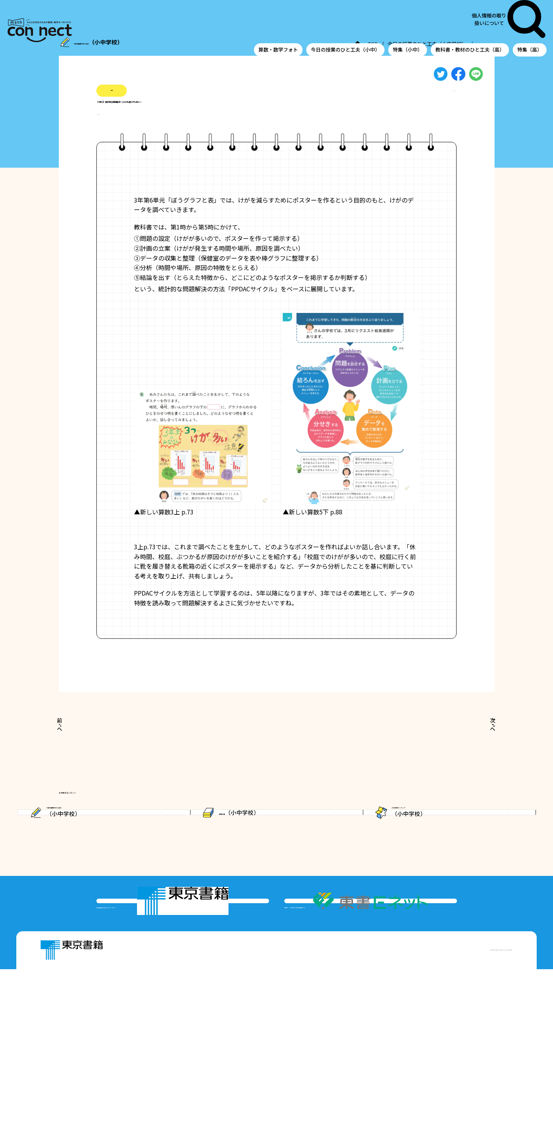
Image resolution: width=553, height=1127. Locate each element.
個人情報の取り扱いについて (501, 4)
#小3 (103, 128)
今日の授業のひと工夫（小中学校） (315, 45)
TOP (256, 45)
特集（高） (529, 20)
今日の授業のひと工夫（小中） (345, 20)
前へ (78, 741)
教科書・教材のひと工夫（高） (469, 20)
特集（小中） (407, 20)
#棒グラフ (129, 128)
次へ (475, 741)
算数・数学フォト (278, 20)
